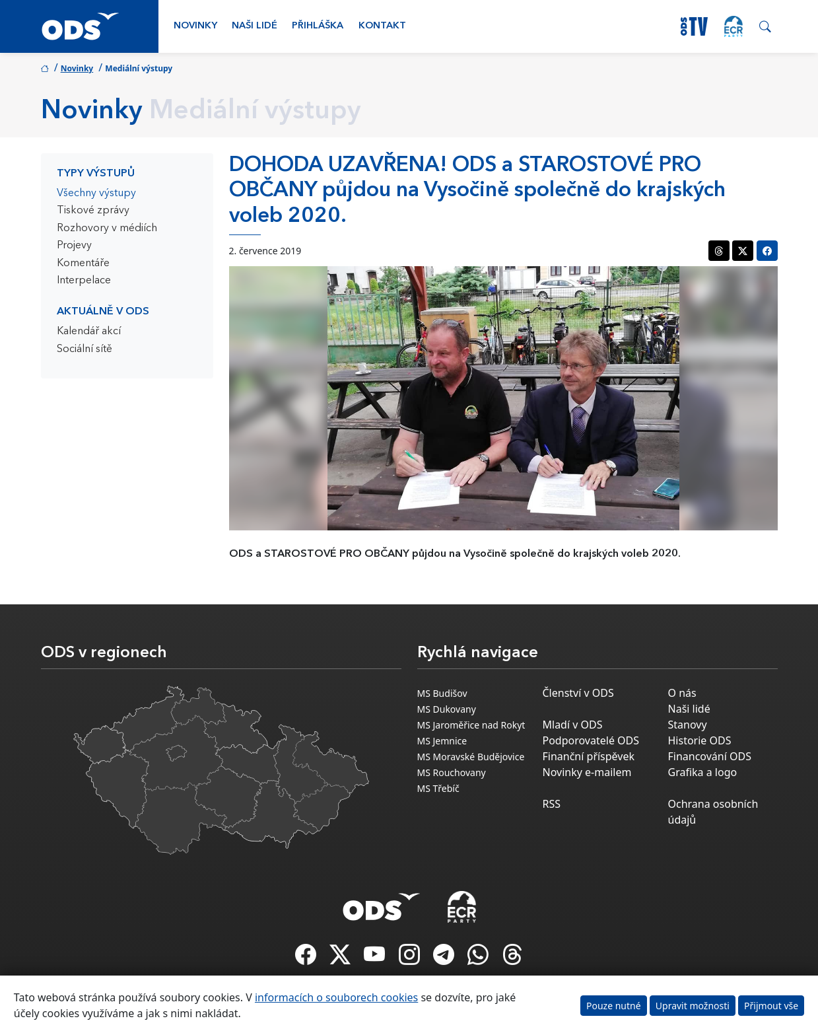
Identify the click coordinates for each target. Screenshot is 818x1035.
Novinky (195, 26)
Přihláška (317, 26)
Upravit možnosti (693, 1005)
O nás (682, 693)
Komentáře (83, 263)
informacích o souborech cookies (336, 997)
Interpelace (84, 280)
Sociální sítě (84, 349)
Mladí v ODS (573, 724)
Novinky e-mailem (587, 772)
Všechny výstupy (96, 193)
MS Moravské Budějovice (471, 756)
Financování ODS (709, 756)
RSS (552, 804)
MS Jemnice (442, 740)
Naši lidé (254, 26)
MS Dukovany (446, 709)
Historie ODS (700, 740)
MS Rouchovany (451, 772)
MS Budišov (442, 693)
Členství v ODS (578, 693)
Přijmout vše (771, 1005)
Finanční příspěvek (589, 756)
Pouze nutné (613, 1005)
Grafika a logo (702, 772)
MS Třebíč (438, 788)
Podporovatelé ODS (591, 740)
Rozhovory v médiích (107, 228)
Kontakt (382, 26)
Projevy (74, 245)
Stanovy (687, 724)
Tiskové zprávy (93, 210)
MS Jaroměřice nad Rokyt (471, 725)
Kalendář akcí (89, 331)
